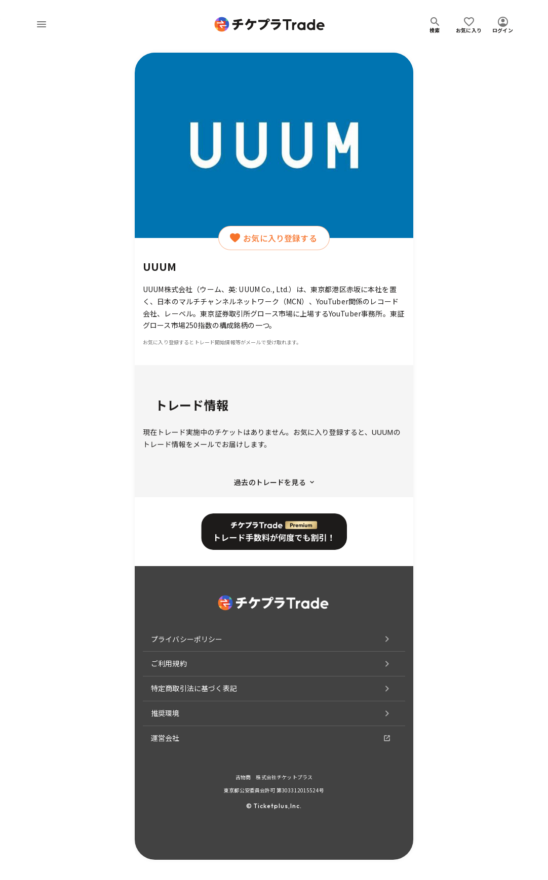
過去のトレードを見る (274, 482)
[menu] (41, 24)
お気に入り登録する (274, 238)
